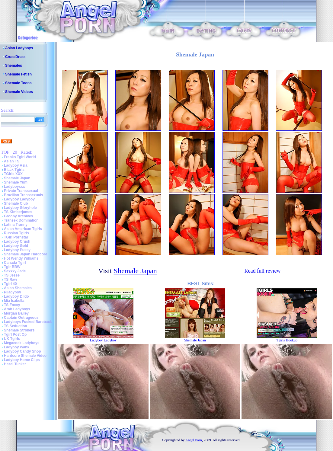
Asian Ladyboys (19, 48)
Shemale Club (16, 203)
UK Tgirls (12, 339)
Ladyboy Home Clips (22, 360)
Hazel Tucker (15, 364)
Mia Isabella (14, 301)
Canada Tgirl (15, 263)
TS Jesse (12, 275)
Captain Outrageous (21, 317)
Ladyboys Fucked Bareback (28, 322)
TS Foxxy (12, 305)
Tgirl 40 (10, 284)
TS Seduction (15, 326)
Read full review (262, 271)
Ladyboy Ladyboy (19, 199)
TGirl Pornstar (16, 237)
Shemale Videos (19, 92)
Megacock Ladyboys (21, 343)
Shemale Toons (18, 83)
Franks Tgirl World (20, 157)
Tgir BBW (12, 267)
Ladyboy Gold (16, 246)
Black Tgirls (14, 170)
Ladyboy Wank (16, 347)
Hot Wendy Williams (21, 258)
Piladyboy (12, 292)
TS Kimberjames (18, 212)
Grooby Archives (18, 216)
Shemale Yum (15, 182)
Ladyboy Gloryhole (20, 208)
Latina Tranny (15, 224)
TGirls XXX (13, 174)
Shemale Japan (17, 178)
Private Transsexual (21, 191)
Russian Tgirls (16, 233)
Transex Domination (21, 220)
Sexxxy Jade (15, 271)
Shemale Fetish (18, 74)
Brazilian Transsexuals (23, 195)
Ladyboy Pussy (17, 250)
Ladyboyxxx (14, 186)
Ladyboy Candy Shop (22, 351)
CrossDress (15, 57)
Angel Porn (193, 440)
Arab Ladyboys (17, 309)
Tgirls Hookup (286, 340)
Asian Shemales (18, 288)
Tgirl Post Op (15, 334)
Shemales (13, 65)
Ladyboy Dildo (16, 296)
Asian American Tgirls (23, 229)
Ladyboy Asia (15, 165)
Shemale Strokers (19, 330)
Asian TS (11, 161)
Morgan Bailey (16, 313)
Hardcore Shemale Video (25, 355)
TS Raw (10, 279)
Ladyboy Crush (17, 241)
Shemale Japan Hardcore (25, 254)
